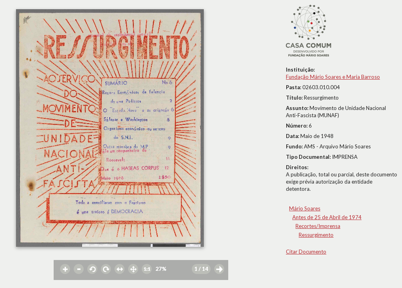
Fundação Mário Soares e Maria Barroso (333, 77)
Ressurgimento (316, 235)
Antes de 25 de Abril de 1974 (327, 217)
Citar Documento (306, 251)
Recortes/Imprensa (317, 226)
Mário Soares (304, 208)
